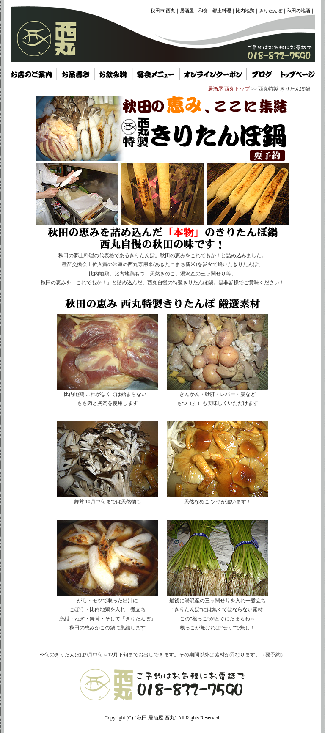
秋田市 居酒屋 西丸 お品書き (75, 73)
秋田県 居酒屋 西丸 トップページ (262, 73)
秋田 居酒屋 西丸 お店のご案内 (31, 73)
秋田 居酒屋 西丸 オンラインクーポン (212, 73)
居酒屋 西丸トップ (229, 89)
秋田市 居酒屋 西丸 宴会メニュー (155, 73)
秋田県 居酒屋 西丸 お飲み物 (112, 73)
